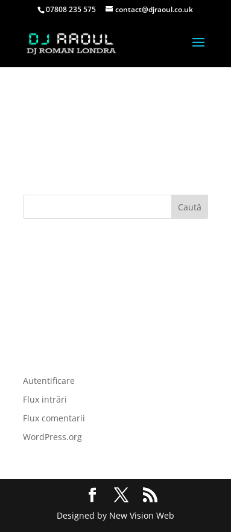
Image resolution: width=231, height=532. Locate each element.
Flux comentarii (54, 418)
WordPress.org (52, 437)
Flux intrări (45, 399)
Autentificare (49, 380)
